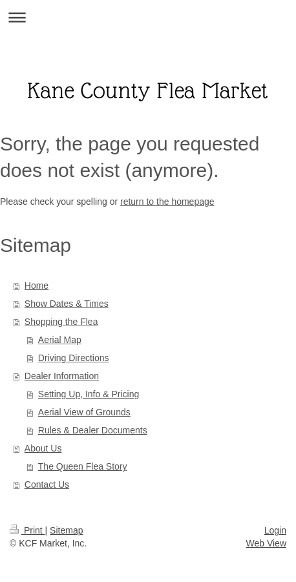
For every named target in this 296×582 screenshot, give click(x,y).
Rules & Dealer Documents (92, 430)
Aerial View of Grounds (84, 412)
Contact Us (47, 484)
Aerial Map (59, 340)
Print (27, 530)
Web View (266, 543)
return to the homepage (167, 201)
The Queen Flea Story (82, 466)
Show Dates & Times (67, 303)
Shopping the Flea (61, 322)
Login (275, 530)
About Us (43, 448)
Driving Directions (73, 358)
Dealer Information (62, 376)
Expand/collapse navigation (148, 17)
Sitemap (66, 530)
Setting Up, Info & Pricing (88, 394)
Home (36, 285)
